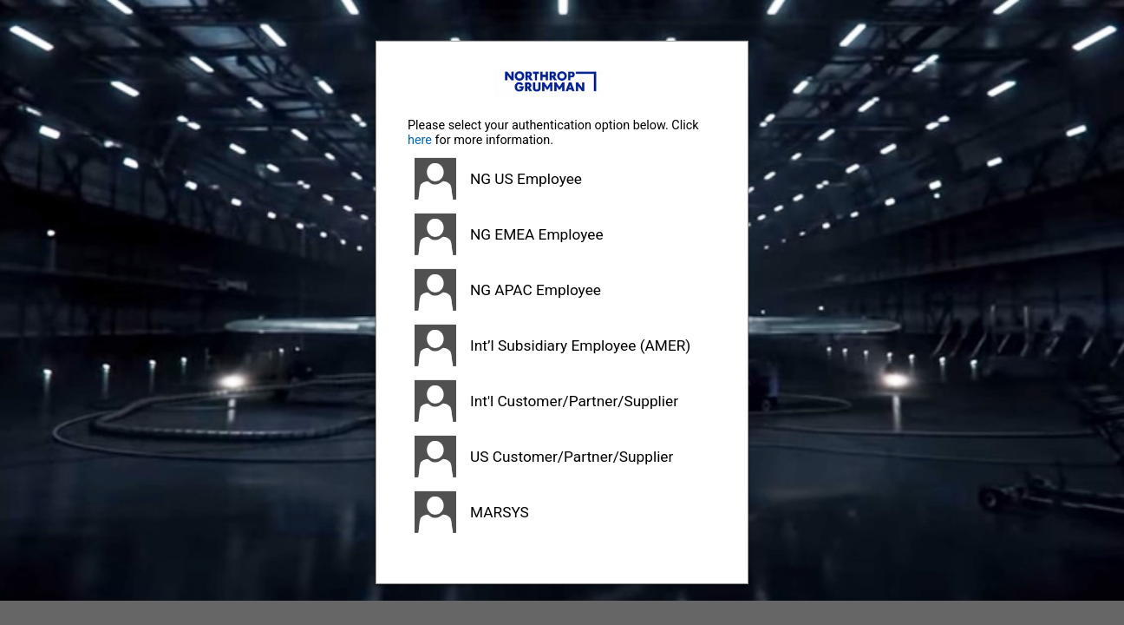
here (420, 140)
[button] (562, 179)
